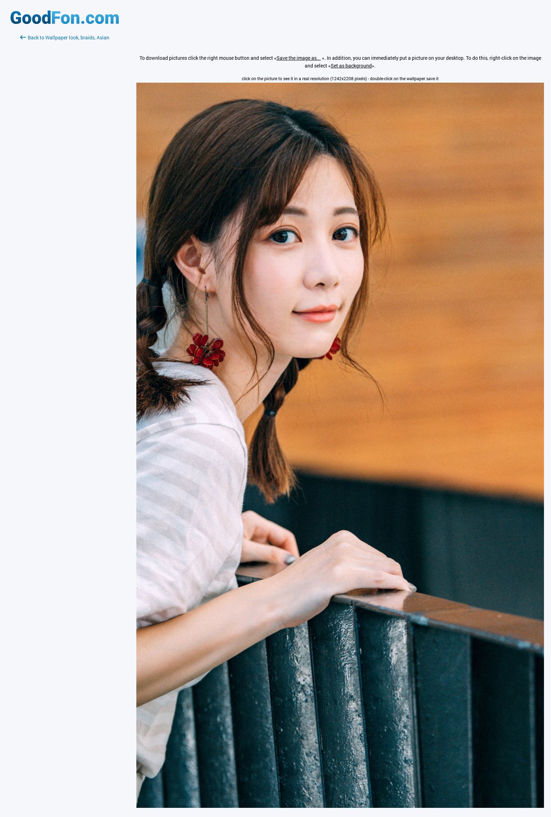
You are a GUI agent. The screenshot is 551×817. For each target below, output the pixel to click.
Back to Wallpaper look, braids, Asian (64, 37)
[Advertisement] (64, 125)
